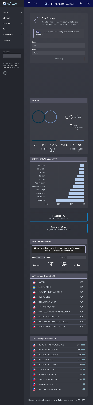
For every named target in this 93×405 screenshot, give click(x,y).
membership (49, 250)
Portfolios (13, 24)
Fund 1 (35, 42)
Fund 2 (35, 50)
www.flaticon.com (60, 400)
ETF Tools (13, 18)
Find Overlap (58, 59)
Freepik (46, 400)
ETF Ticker (6, 52)
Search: (73, 257)
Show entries (41, 257)
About (13, 12)
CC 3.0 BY (81, 400)
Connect (13, 29)
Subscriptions (13, 35)
